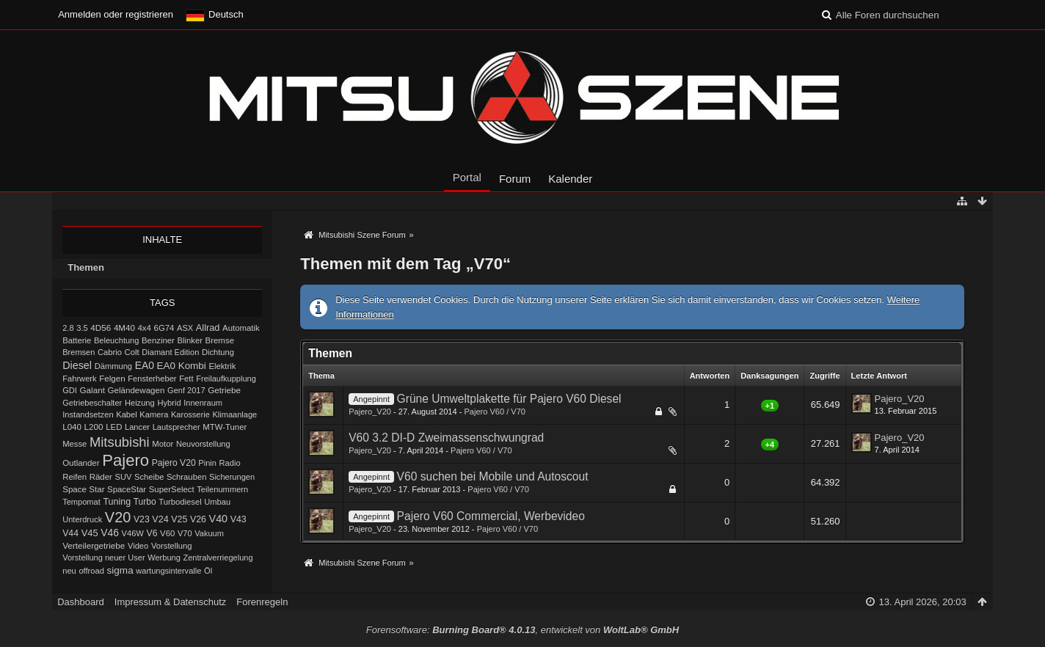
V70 (185, 533)
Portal (467, 177)
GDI (69, 390)
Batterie (76, 340)
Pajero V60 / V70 (494, 411)
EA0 (144, 365)
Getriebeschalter (92, 402)
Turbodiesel (180, 501)
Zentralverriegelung (217, 557)
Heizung (140, 402)
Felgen (112, 378)
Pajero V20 (174, 463)
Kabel (126, 414)
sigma (120, 570)
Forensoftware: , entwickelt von (522, 629)
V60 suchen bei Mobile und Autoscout (493, 476)
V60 (167, 533)
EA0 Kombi (181, 365)
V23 (142, 519)
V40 (218, 518)
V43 (238, 519)
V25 (179, 519)
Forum (515, 178)
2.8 (67, 328)
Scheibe (149, 476)
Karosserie (190, 414)
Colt (132, 352)
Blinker (190, 340)
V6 (151, 533)
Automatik (241, 328)
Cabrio (110, 352)
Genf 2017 (186, 390)
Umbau (217, 501)
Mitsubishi (120, 442)
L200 (93, 426)
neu (69, 570)
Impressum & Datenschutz (170, 601)
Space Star (83, 489)
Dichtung (218, 352)
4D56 (100, 327)
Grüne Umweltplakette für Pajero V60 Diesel (509, 398)
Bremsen (78, 352)
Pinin (207, 462)
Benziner (158, 340)
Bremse (220, 340)
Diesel (77, 365)
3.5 (82, 328)
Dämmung (113, 366)
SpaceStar (126, 489)
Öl (208, 570)
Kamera (153, 414)
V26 (198, 519)
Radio (230, 462)
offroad (91, 570)
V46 (110, 532)
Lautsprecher (176, 427)
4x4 (144, 328)
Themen (86, 267)
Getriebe (224, 390)
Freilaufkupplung (226, 378)
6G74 (164, 328)
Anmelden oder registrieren (115, 14)
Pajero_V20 (370, 411)
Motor (162, 443)
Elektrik (222, 366)
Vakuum (209, 533)
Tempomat (81, 501)
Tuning (117, 502)
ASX (185, 328)
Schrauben (186, 476)
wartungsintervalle (168, 570)
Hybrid (169, 402)
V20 (118, 517)
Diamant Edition (170, 352)
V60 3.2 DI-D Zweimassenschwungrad (446, 437)
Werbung (164, 557)
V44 (70, 533)
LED (114, 427)
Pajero (125, 460)
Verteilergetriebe (93, 545)
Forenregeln (262, 601)
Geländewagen (136, 390)
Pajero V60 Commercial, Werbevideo (491, 516)
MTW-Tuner (225, 427)
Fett (186, 378)
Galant (91, 390)
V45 (89, 532)
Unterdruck (82, 519)
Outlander (80, 462)
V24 (160, 519)
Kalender (570, 178)
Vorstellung (171, 545)
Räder (101, 476)
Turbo (145, 502)
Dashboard (80, 601)
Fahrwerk (79, 378)
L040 (71, 427)
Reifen (74, 476)
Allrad (208, 327)
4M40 (124, 328)
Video (138, 545)
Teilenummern (222, 489)
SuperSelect (171, 489)
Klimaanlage (234, 414)
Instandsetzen (87, 414)
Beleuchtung (116, 340)
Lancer (137, 427)
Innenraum (202, 402)
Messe (74, 443)
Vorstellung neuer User (103, 557)
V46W (133, 533)
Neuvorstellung (203, 443)
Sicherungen (232, 476)
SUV (123, 476)
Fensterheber (152, 378)
